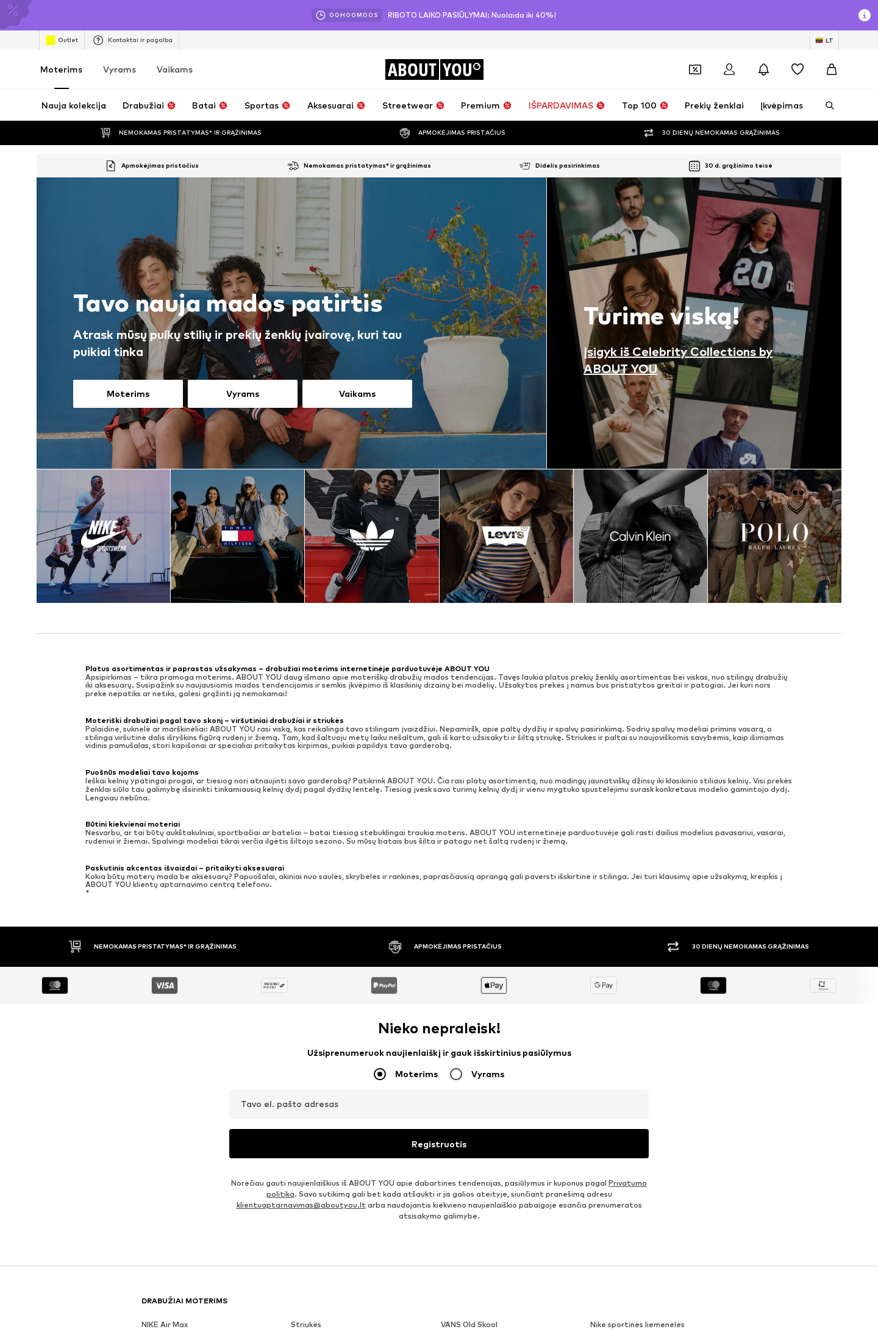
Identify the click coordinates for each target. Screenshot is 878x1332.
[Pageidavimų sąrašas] (797, 69)
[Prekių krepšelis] (831, 69)
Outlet (62, 40)
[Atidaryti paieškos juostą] (825, 105)
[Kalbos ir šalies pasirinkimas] (824, 40)
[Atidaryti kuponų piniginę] (695, 69)
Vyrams (119, 69)
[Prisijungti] (729, 69)
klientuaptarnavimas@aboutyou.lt (301, 1204)
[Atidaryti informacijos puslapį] (864, 15)
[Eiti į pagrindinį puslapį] (434, 69)
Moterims (61, 69)
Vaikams (175, 69)
